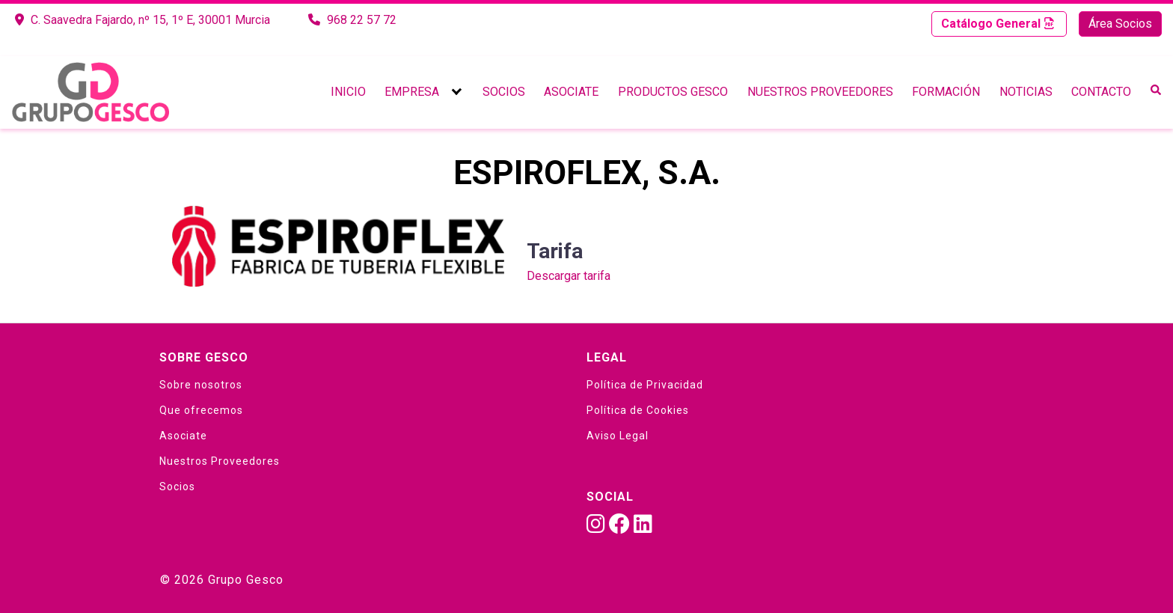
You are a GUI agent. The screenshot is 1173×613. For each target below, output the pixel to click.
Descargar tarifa (568, 276)
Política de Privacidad (644, 385)
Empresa (412, 92)
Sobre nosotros (200, 385)
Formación (946, 92)
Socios (504, 92)
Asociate (571, 92)
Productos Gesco (673, 92)
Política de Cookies (637, 410)
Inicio (348, 92)
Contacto (1101, 92)
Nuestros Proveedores (820, 92)
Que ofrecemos (201, 410)
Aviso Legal (617, 436)
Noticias (1026, 92)
